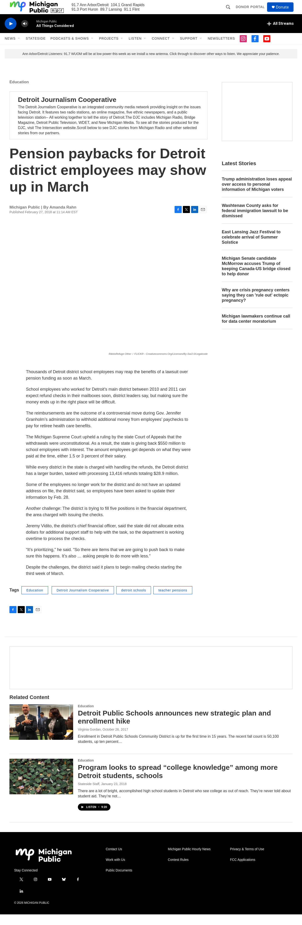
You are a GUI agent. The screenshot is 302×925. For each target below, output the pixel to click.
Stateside (36, 49)
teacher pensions (172, 601)
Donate (285, 12)
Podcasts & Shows (69, 49)
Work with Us (115, 870)
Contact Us (114, 860)
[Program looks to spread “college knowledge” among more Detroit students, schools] (41, 787)
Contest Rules (178, 870)
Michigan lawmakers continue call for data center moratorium (256, 329)
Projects (109, 49)
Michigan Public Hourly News (189, 860)
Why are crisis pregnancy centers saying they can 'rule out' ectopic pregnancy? (255, 305)
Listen (135, 49)
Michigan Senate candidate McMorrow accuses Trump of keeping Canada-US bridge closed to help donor (256, 277)
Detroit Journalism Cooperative (67, 110)
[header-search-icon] (230, 12)
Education (19, 92)
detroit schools (133, 601)
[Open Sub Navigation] (19, 49)
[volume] (25, 34)
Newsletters (221, 49)
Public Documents (119, 881)
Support (188, 49)
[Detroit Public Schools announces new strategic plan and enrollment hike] (41, 732)
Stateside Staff (88, 794)
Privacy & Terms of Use (247, 860)
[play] (10, 34)
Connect (161, 49)
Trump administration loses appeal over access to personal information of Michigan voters (257, 194)
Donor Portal (252, 12)
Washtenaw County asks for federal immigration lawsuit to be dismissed (255, 221)
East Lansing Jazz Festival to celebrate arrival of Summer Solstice (251, 247)
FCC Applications (242, 870)
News (10, 49)
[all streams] (280, 34)
